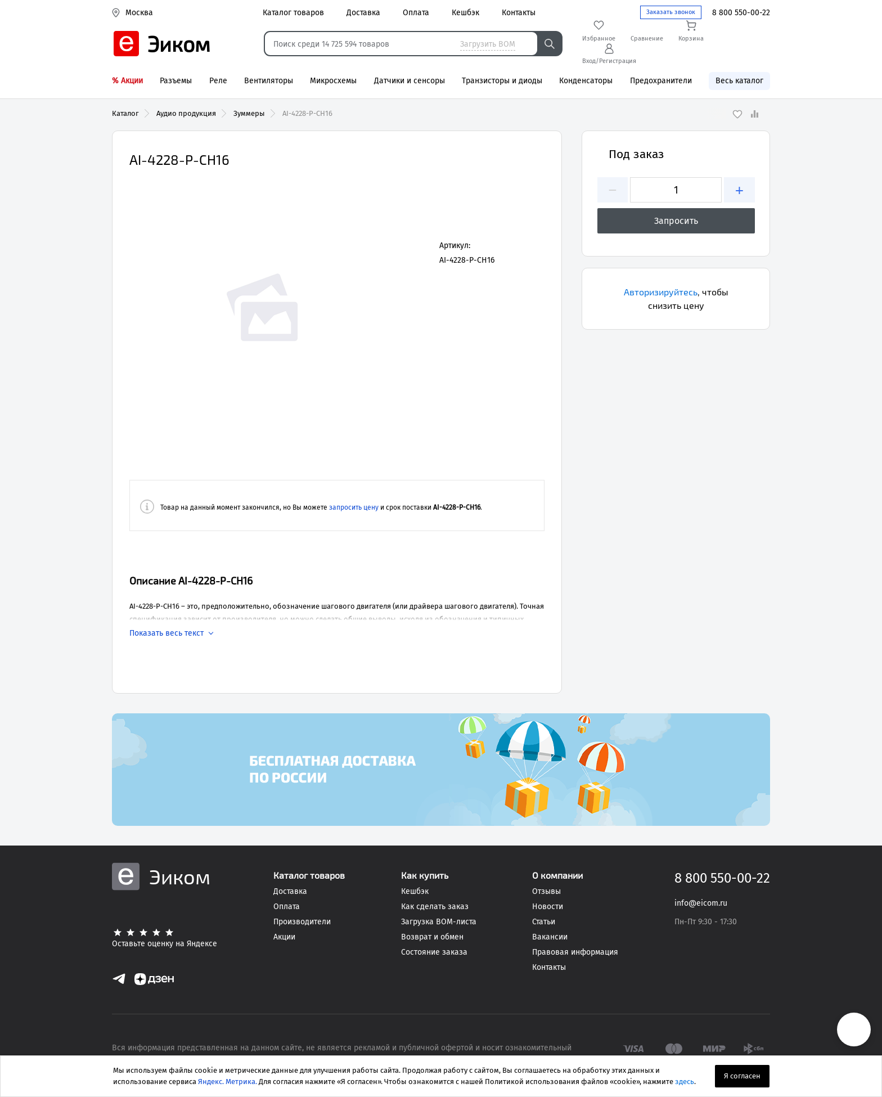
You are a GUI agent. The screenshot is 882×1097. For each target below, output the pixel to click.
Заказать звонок (670, 12)
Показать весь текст (166, 633)
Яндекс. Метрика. (227, 1081)
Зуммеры (249, 113)
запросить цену (354, 507)
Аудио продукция (186, 113)
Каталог (125, 113)
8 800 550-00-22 (741, 12)
